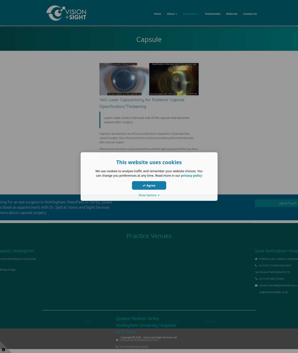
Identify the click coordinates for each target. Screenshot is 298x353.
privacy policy (191, 175)
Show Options (149, 195)
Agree (149, 185)
